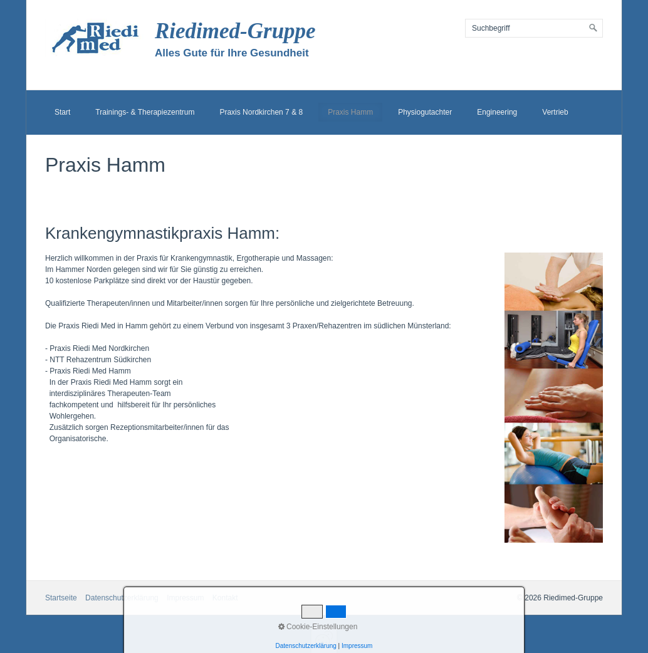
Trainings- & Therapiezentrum (144, 112)
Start (62, 112)
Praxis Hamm (350, 112)
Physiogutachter (425, 112)
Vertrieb (555, 112)
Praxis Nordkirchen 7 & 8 (261, 112)
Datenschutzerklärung (122, 597)
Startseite (61, 597)
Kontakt (225, 597)
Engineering (497, 112)
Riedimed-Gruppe (235, 31)
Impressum (185, 597)
